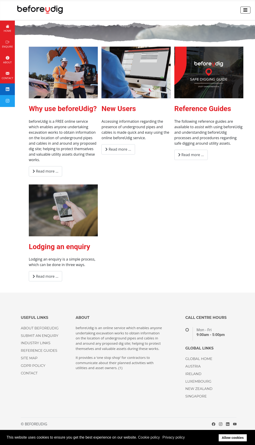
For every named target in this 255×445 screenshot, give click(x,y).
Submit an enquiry (39, 335)
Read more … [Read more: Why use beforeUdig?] (45, 171)
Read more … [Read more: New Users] (118, 149)
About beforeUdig (39, 328)
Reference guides (39, 350)
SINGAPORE (196, 396)
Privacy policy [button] (173, 437)
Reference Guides (202, 108)
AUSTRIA (193, 366)
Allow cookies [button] (233, 438)
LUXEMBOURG (198, 381)
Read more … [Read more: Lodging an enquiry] (45, 276)
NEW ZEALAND (198, 388)
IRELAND (193, 374)
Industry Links (35, 343)
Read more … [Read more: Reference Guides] (191, 154)
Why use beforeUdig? (63, 108)
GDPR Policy (33, 365)
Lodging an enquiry (59, 246)
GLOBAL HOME (198, 359)
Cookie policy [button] (149, 437)
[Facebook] (213, 424)
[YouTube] (234, 424)
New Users (118, 108)
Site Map (29, 358)
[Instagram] (220, 424)
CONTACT (29, 373)
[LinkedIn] (227, 424)
